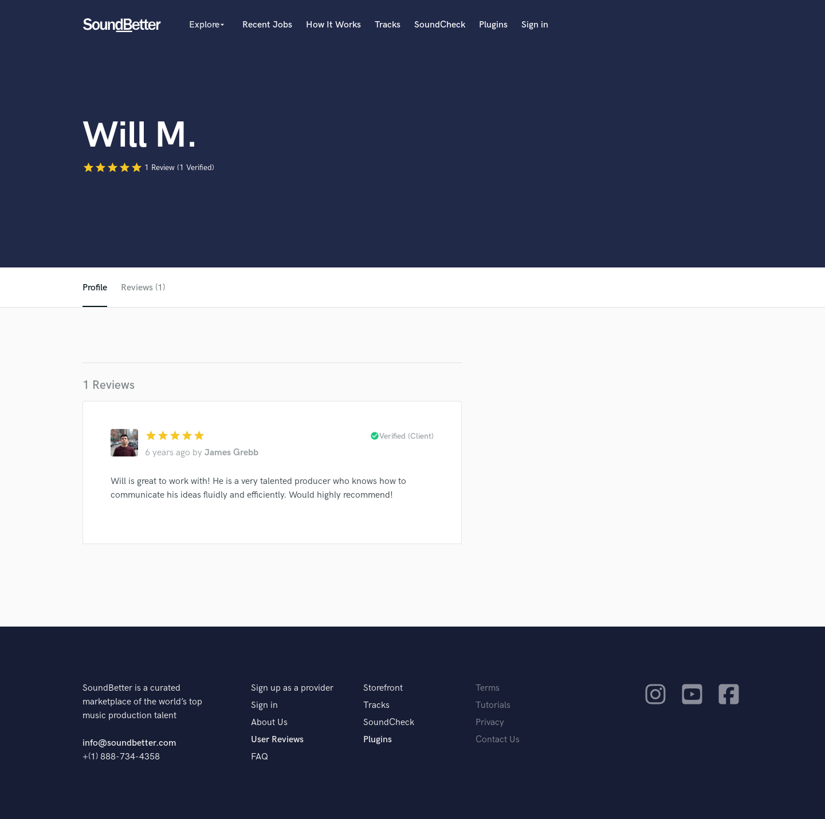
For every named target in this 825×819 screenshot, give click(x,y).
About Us (269, 722)
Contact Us (498, 739)
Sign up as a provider (292, 688)
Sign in (534, 24)
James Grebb (231, 452)
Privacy (490, 722)
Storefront (383, 688)
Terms (488, 688)
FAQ (259, 756)
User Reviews (277, 739)
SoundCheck (439, 24)
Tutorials (493, 705)
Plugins (493, 24)
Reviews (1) (143, 287)
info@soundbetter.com (129, 743)
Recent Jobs (267, 24)
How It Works (333, 24)
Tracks (387, 24)
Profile (94, 287)
